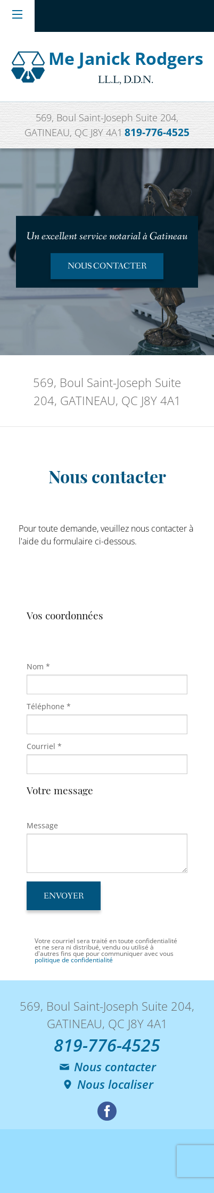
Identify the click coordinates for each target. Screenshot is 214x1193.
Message (42, 825)
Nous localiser (107, 1084)
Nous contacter (107, 1066)
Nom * (38, 666)
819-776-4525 (157, 132)
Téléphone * (49, 706)
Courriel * (44, 746)
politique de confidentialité (74, 959)
